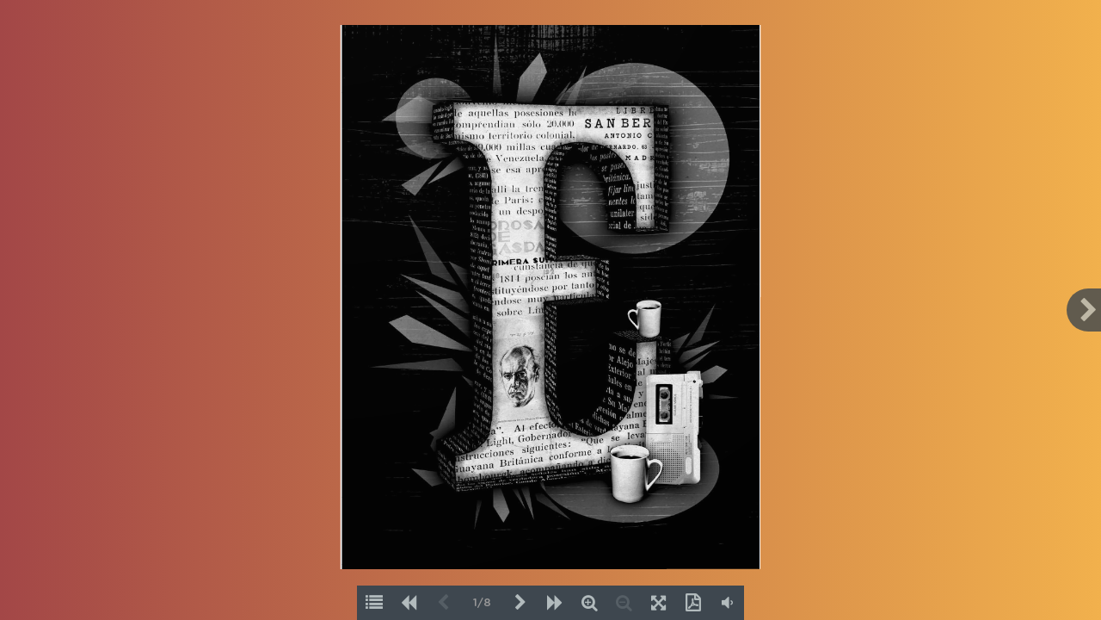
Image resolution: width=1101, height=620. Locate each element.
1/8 (482, 603)
